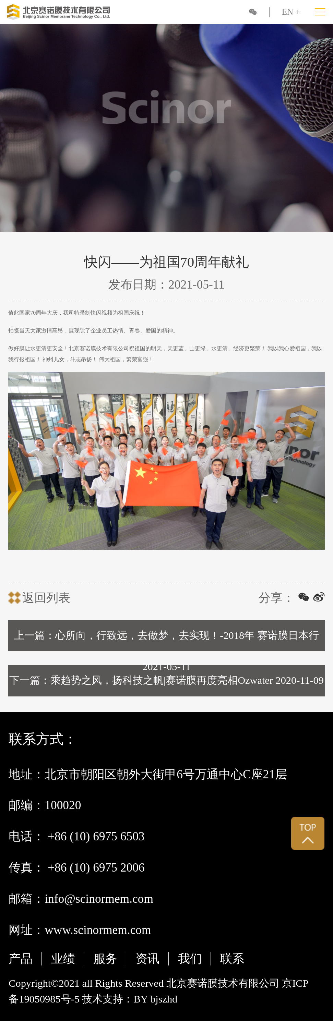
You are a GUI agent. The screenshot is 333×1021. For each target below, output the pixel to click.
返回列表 (46, 598)
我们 (190, 958)
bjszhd (163, 999)
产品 (21, 958)
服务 (105, 958)
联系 (232, 958)
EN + (291, 11)
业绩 (63, 958)
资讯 (147, 958)
